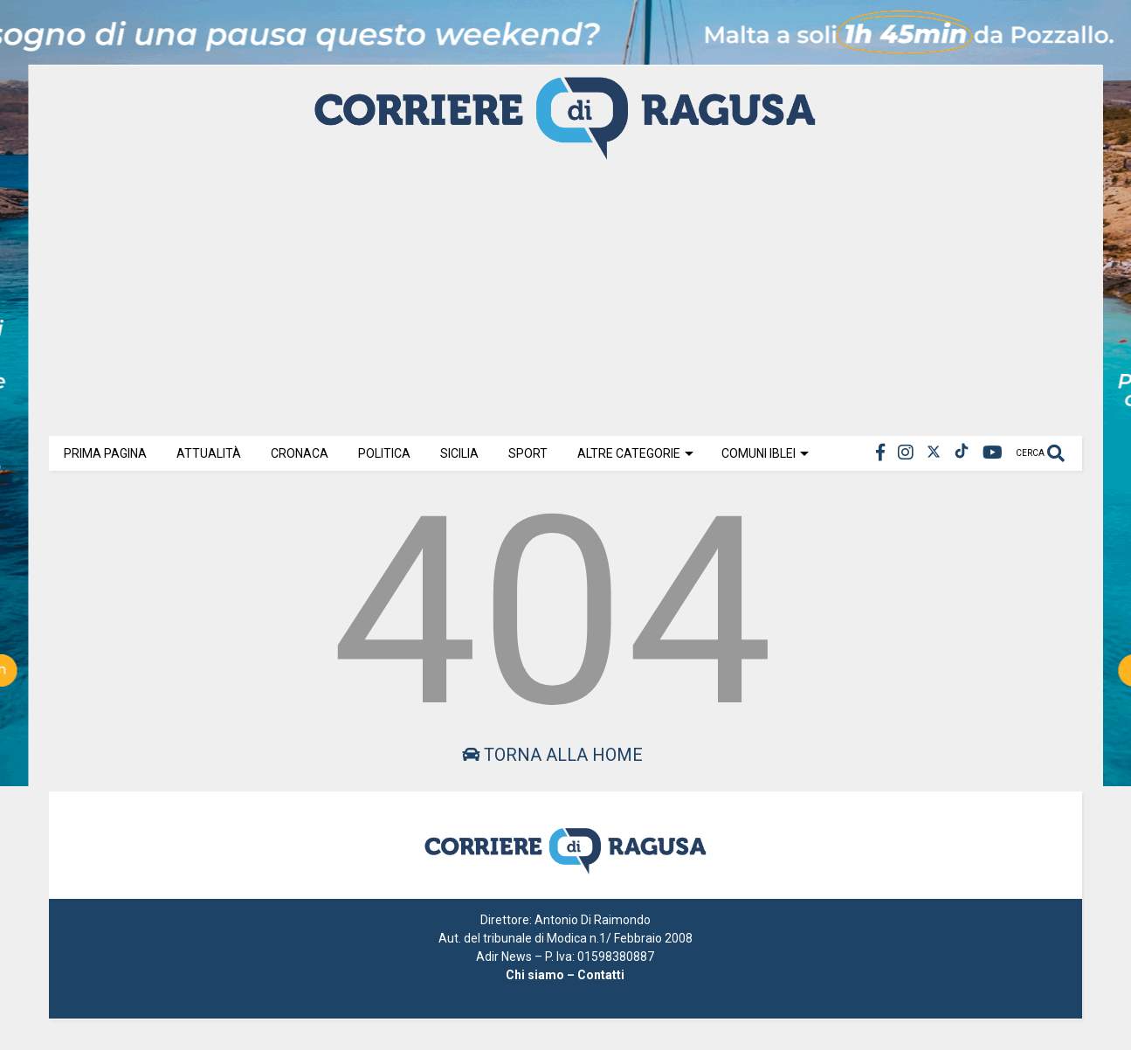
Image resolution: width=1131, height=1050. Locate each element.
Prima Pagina (105, 453)
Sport (528, 453)
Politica (384, 453)
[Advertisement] (565, 296)
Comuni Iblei (765, 453)
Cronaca (299, 453)
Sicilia (459, 453)
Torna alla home (552, 754)
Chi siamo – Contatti (565, 975)
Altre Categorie (635, 453)
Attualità (208, 453)
